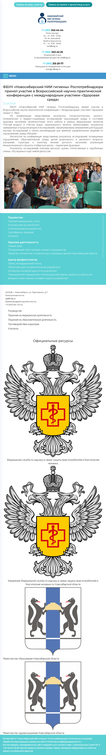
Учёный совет (15, 246)
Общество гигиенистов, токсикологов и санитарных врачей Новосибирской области (52, 253)
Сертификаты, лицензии (21, 232)
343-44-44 (52, 30)
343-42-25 (52, 52)
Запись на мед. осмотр (29, 4)
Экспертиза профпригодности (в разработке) (32, 270)
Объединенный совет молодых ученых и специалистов (37, 249)
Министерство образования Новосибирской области (53, 623)
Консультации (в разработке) (24, 225)
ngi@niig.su (10, 298)
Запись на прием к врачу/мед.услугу (69, 4)
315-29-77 (53, 63)
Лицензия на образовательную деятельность (32, 319)
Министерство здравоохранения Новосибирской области (53, 697)
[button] (5, 183)
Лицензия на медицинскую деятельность (30, 315)
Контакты (13, 236)
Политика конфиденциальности (64, 741)
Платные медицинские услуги (24, 221)
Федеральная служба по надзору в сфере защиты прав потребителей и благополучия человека (53, 404)
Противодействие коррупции (23, 324)
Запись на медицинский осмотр (24, 263)
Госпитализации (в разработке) (24, 228)
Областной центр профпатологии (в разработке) (34, 267)
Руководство (15, 311)
